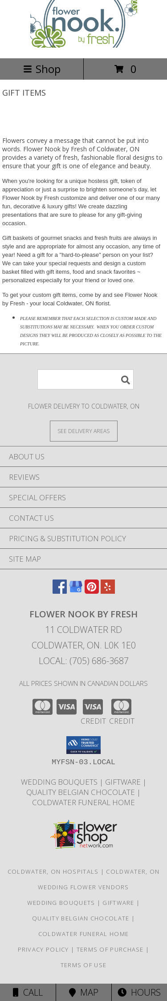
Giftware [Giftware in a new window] (124, 782)
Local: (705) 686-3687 (84, 661)
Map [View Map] (83, 992)
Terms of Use (84, 965)
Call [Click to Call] (28, 992)
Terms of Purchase (110, 949)
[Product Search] (85, 379)
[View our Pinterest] (92, 591)
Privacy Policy (43, 949)
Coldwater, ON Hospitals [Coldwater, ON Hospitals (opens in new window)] (53, 871)
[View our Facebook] (60, 591)
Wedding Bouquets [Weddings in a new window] (60, 782)
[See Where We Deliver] (84, 430)
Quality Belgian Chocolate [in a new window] (81, 792)
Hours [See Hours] (139, 992)
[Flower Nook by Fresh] (83, 45)
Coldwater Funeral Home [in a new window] (83, 802)
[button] (83, 745)
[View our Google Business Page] (76, 591)
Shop (42, 68)
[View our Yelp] (108, 591)
